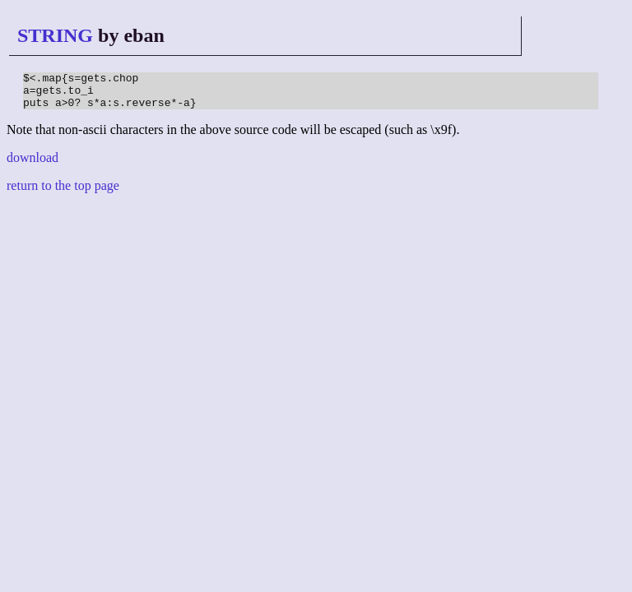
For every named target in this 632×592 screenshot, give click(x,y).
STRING (55, 35)
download (32, 165)
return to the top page (63, 193)
